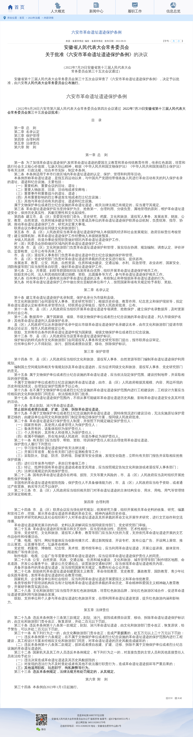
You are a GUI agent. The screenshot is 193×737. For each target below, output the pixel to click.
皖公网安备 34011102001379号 (90, 722)
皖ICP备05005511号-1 (119, 719)
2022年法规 (34, 18)
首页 (21, 18)
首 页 (19, 7)
